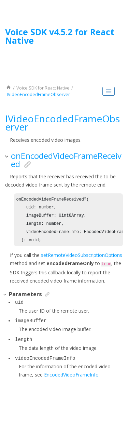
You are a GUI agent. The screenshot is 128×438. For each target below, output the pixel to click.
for (43, 88)
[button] (7, 156)
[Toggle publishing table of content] (108, 91)
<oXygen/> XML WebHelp (80, 415)
